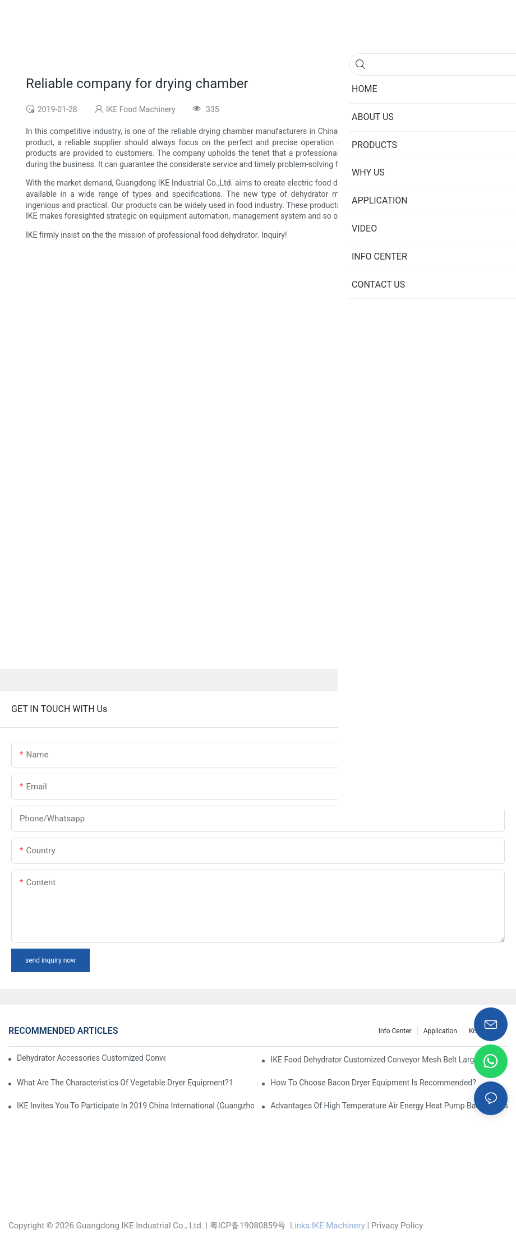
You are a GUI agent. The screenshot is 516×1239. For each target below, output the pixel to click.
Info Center (395, 1031)
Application (440, 1031)
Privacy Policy (397, 1225)
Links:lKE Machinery (327, 1225)
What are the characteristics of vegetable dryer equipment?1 (125, 1082)
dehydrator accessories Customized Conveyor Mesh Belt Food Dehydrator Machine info (91, 1057)
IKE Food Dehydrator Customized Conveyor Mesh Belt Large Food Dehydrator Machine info (389, 1059)
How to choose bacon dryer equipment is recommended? (373, 1082)
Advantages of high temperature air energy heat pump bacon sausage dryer (389, 1105)
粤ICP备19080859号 (248, 1225)
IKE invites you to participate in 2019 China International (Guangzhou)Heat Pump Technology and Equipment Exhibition (135, 1105)
